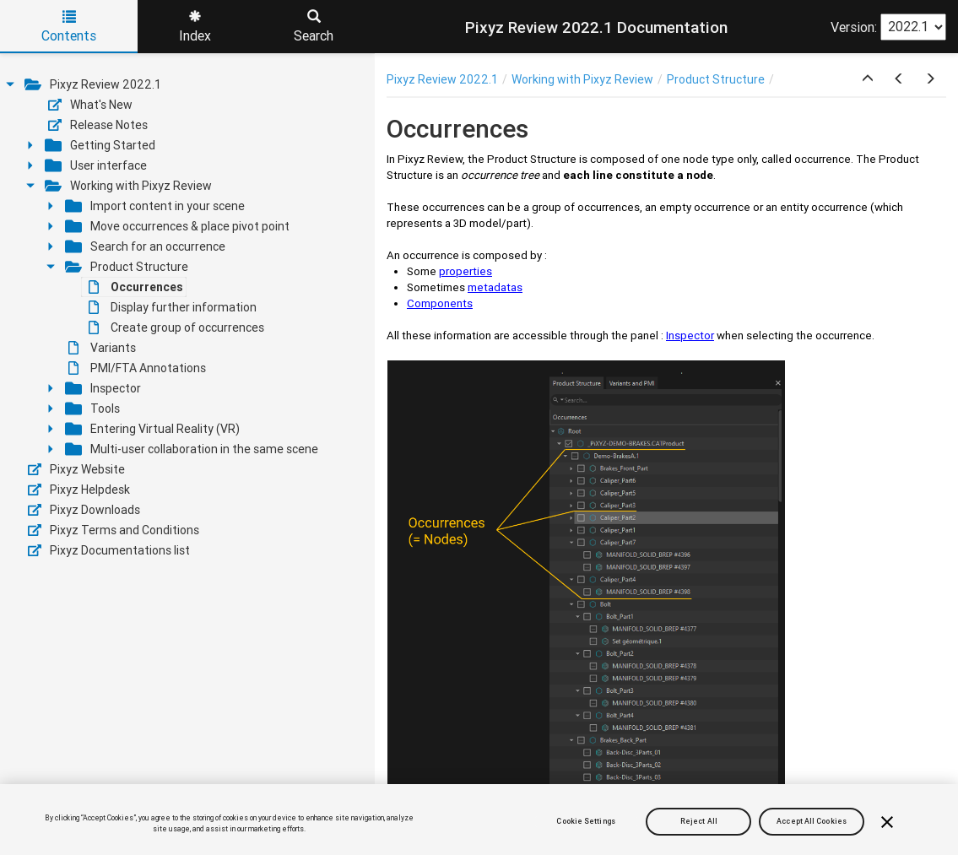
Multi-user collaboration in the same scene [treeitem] (191, 449)
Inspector (690, 335)
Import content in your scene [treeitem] (155, 206)
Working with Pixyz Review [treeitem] (128, 186)
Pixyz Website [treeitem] (76, 469)
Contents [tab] (68, 27)
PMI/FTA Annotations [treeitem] (137, 368)
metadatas (495, 287)
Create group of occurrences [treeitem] (176, 327)
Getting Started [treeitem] (100, 145)
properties (465, 271)
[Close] (887, 822)
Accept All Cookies (812, 821)
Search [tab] (313, 27)
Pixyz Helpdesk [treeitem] (79, 489)
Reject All (698, 821)
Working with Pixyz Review (582, 79)
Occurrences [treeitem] (136, 287)
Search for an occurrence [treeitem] (145, 246)
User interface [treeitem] (96, 165)
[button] (868, 79)
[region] (479, 819)
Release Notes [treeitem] (98, 125)
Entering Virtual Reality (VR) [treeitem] (152, 429)
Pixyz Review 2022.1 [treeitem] (92, 84)
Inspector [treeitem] (103, 388)
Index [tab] (195, 27)
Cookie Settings (585, 821)
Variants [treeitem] (102, 348)
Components (440, 303)
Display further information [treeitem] (173, 307)
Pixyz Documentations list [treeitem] (109, 550)
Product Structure (716, 79)
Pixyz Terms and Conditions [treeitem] (113, 530)
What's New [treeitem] (90, 105)
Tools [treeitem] (92, 408)
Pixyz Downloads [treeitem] (84, 510)
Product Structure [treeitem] (126, 267)
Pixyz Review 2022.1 (442, 79)
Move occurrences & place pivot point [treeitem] (177, 226)
